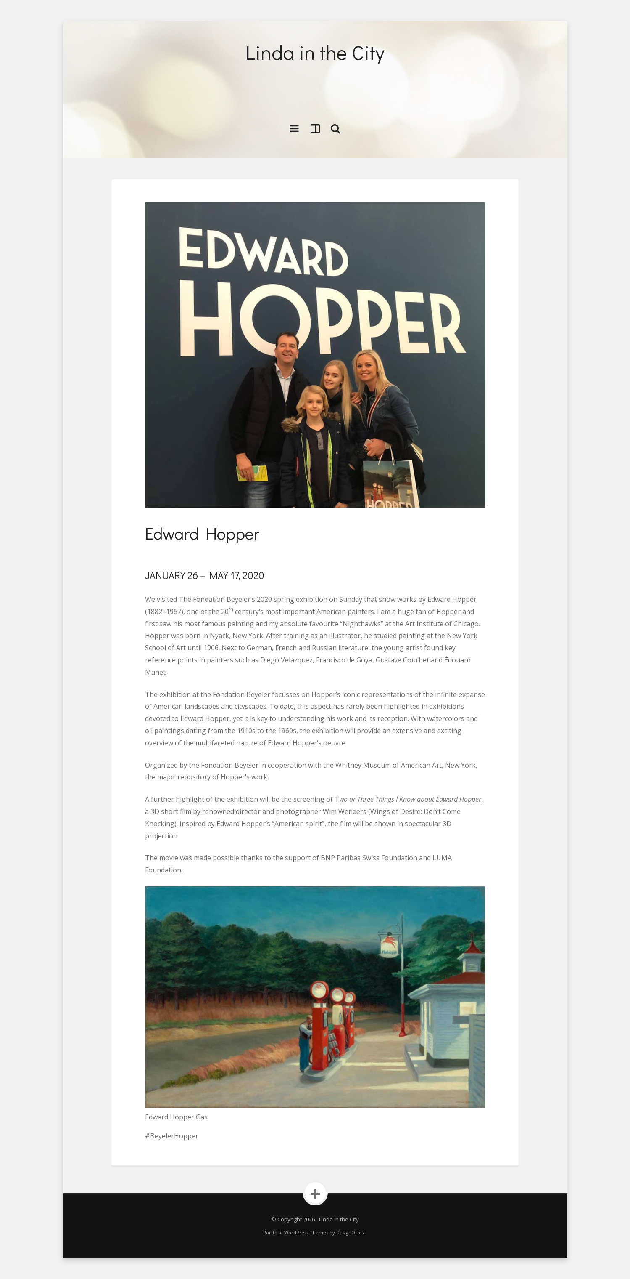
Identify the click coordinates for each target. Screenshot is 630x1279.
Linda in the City (315, 52)
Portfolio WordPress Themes (295, 1232)
